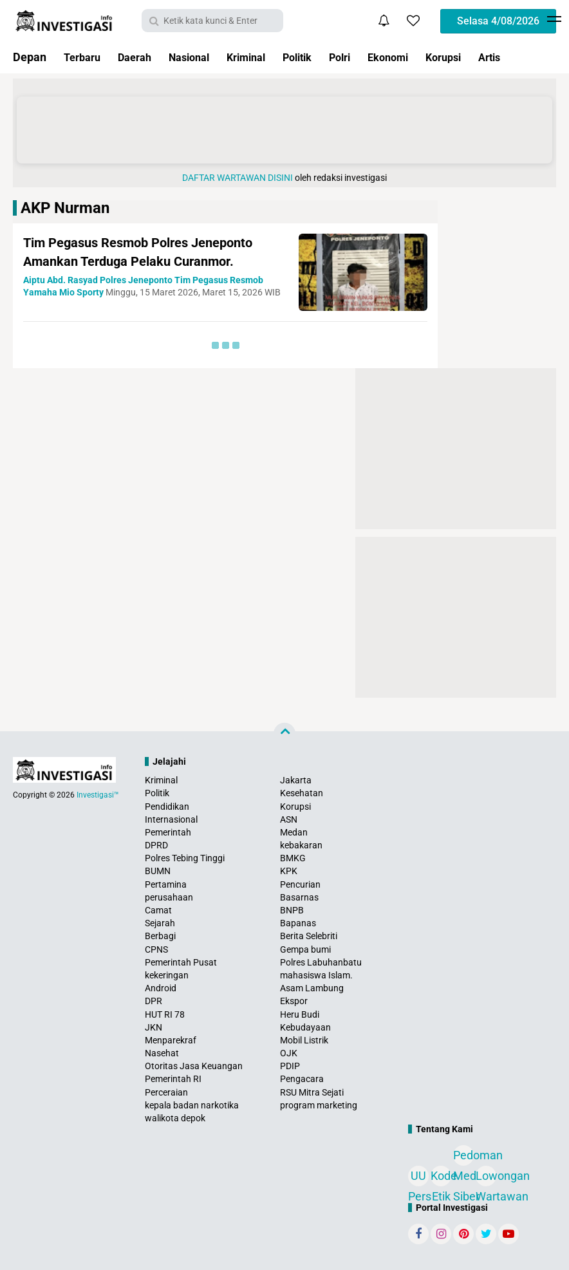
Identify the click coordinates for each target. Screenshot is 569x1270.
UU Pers (418, 1177)
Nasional (201, 57)
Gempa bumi (305, 949)
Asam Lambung (312, 988)
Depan (29, 57)
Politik (320, 57)
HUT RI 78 (165, 1014)
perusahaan (169, 897)
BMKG (293, 858)
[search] (212, 20)
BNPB (292, 910)
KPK (288, 871)
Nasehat (162, 1053)
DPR (153, 1001)
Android (160, 988)
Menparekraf (170, 1040)
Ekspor (294, 1001)
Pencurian (300, 884)
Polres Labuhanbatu (321, 962)
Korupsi (480, 57)
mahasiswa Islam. (316, 975)
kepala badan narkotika (192, 1105)
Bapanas (298, 923)
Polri (367, 57)
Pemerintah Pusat (181, 962)
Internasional (171, 819)
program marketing (318, 1105)
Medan (294, 832)
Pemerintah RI (173, 1079)
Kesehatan (301, 793)
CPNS (156, 949)
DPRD (156, 845)
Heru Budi (299, 1014)
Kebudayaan (305, 1027)
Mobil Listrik (304, 1040)
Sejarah (160, 923)
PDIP (290, 1066)
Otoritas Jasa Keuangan (194, 1066)
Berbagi (160, 936)
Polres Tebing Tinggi (185, 858)
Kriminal (263, 57)
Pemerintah (168, 832)
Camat (158, 910)
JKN (153, 1027)
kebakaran (301, 845)
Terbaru (84, 57)
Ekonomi (420, 57)
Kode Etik (441, 1177)
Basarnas (299, 897)
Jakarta (296, 780)
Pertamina (166, 884)
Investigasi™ (98, 794)
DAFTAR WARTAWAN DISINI (237, 178)
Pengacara (302, 1079)
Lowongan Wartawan (486, 1177)
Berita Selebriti (308, 936)
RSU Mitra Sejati (312, 1092)
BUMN (158, 871)
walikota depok (175, 1118)
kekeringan (167, 975)
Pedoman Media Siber (463, 1157)
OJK (288, 1053)
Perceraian (166, 1092)
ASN (288, 819)
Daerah (141, 57)
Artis (530, 57)
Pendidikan (167, 806)
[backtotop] (284, 734)
